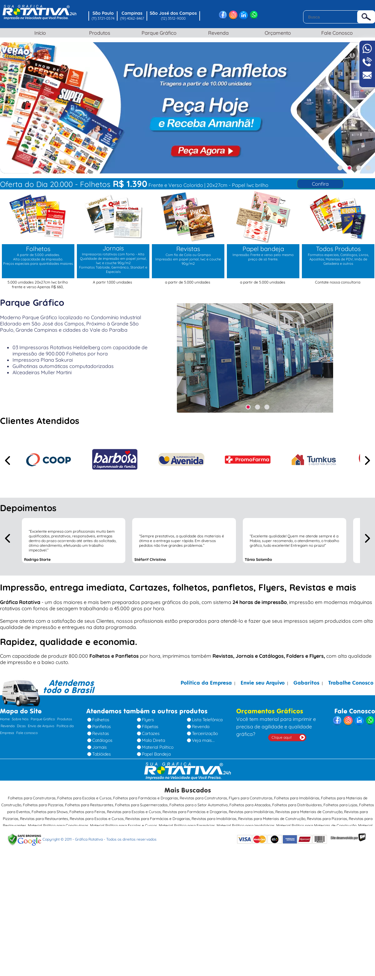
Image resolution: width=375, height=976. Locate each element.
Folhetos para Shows (50, 811)
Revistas (100, 733)
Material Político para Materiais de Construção (316, 825)
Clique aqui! (282, 737)
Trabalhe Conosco (350, 683)
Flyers (148, 719)
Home (5, 719)
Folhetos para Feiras (87, 811)
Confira (320, 184)
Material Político (157, 747)
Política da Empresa (206, 683)
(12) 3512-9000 (173, 18)
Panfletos (101, 726)
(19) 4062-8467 (132, 18)
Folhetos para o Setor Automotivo (198, 804)
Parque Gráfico (157, 33)
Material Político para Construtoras (58, 825)
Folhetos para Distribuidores (297, 804)
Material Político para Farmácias (187, 825)
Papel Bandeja (156, 754)
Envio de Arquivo (41, 726)
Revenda (217, 33)
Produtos (98, 33)
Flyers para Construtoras (250, 798)
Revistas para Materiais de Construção (308, 811)
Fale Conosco (336, 33)
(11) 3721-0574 (103, 18)
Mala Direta (153, 740)
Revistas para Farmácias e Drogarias (194, 811)
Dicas (21, 726)
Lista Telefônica (207, 719)
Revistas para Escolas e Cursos (134, 811)
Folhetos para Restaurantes (89, 804)
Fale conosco (27, 733)
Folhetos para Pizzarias (43, 804)
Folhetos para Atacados (250, 804)
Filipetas (150, 726)
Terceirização (205, 733)
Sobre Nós (20, 719)
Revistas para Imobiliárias (251, 811)
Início (39, 33)
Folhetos (100, 719)
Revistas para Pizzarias (327, 818)
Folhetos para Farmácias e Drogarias (145, 798)
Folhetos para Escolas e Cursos (84, 798)
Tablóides (101, 754)
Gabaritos (306, 683)
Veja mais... (203, 740)
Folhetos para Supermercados (141, 804)
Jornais (99, 747)
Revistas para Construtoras (203, 798)
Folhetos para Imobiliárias (296, 798)
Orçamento (276, 33)
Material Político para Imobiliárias (246, 825)
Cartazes (151, 733)
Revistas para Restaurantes (44, 818)
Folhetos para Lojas (340, 804)
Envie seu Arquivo (263, 683)
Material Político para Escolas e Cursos (123, 825)
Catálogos (102, 740)
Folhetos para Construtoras (32, 798)
